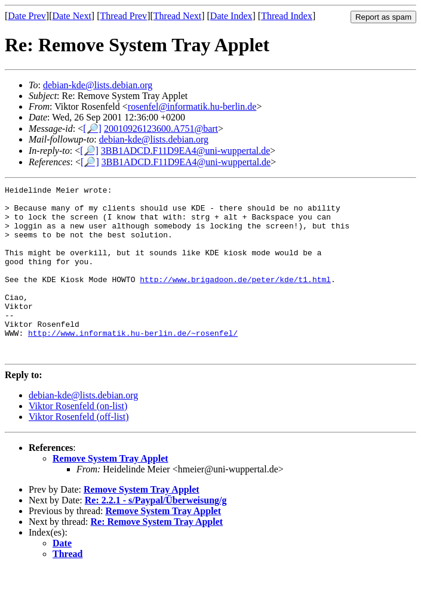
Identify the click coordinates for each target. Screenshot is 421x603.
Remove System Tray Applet (110, 492)
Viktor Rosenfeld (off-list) (79, 451)
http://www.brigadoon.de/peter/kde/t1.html (235, 298)
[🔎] (92, 128)
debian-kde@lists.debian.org (97, 85)
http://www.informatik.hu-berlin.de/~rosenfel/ (133, 363)
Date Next (72, 16)
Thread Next (177, 16)
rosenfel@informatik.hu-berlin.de (192, 106)
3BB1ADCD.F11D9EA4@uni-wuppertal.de (185, 151)
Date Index (231, 16)
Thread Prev (123, 16)
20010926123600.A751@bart (161, 128)
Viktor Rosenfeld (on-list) (78, 440)
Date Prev (27, 16)
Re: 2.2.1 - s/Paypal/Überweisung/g (156, 534)
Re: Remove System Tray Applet (157, 556)
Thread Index (286, 16)
